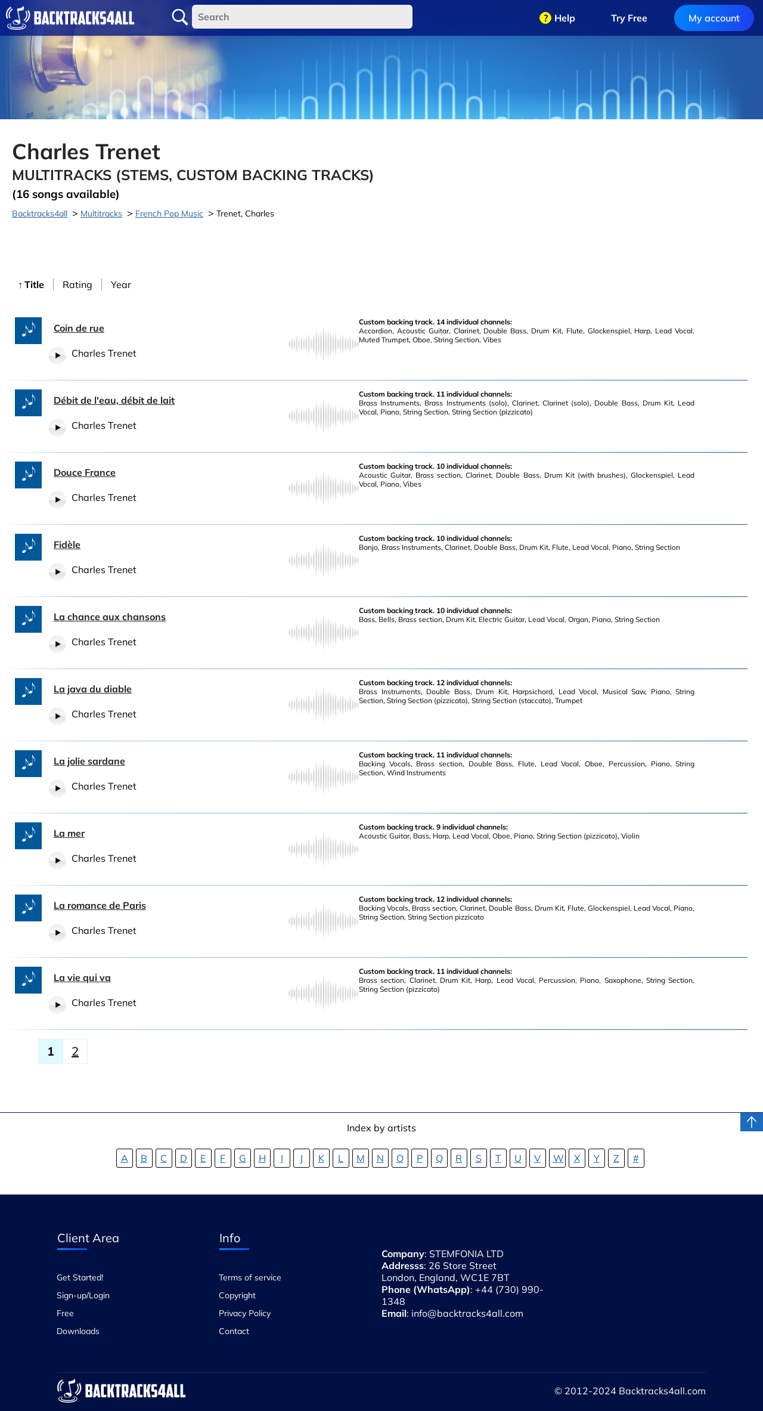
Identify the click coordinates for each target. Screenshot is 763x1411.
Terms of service (250, 1277)
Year (121, 284)
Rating (77, 284)
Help (564, 18)
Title (34, 284)
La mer (69, 833)
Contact (234, 1331)
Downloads (78, 1331)
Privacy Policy (245, 1313)
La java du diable (93, 689)
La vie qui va (82, 977)
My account (714, 18)
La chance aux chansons (110, 617)
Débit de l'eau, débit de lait (114, 400)
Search (180, 17)
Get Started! (80, 1277)
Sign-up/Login (83, 1295)
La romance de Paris (100, 905)
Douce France (85, 472)
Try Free (629, 18)
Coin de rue (79, 328)
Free (65, 1313)
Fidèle (67, 544)
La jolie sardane (89, 761)
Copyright (237, 1295)
